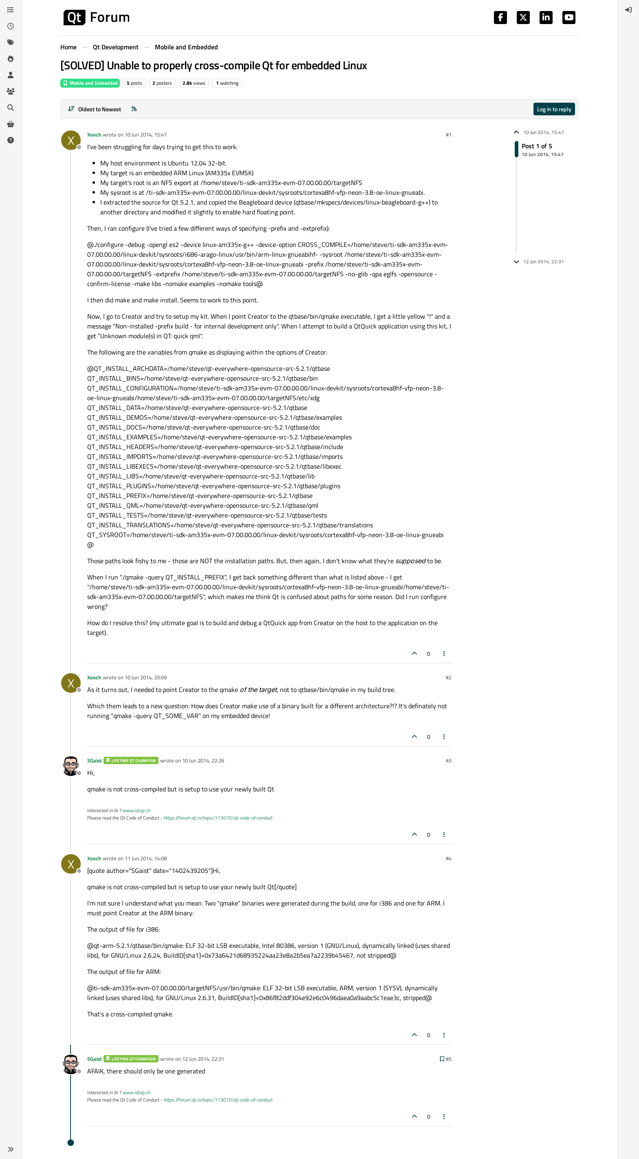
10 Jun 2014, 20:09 (146, 677)
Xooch (94, 134)
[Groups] (10, 91)
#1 (449, 134)
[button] (10, 1149)
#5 (449, 1059)
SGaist (94, 760)
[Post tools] (444, 653)
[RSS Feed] (134, 109)
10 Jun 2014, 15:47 (146, 134)
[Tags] (10, 42)
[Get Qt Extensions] (10, 123)
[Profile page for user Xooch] (71, 140)
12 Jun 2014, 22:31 (203, 1059)
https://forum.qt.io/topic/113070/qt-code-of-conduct (218, 818)
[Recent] (10, 26)
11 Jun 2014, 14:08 (146, 858)
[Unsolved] (10, 140)
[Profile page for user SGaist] (71, 766)
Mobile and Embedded (90, 83)
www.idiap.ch (136, 810)
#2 (449, 677)
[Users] (10, 75)
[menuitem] (628, 9)
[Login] (628, 9)
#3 (449, 760)
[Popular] (10, 58)
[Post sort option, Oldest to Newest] (94, 109)
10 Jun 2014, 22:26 (203, 760)
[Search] (10, 107)
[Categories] (10, 9)
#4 (449, 858)
